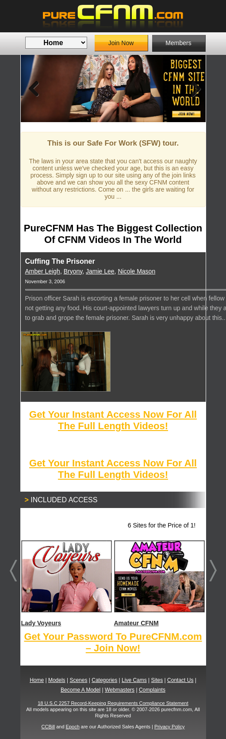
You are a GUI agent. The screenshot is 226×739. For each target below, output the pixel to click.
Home (37, 680)
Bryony (73, 271)
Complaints (152, 690)
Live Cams (134, 680)
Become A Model (80, 690)
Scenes (78, 680)
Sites (157, 680)
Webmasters (119, 690)
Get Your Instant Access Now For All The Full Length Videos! (113, 420)
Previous (34, 88)
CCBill (48, 726)
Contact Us (180, 680)
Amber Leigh (42, 271)
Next (192, 88)
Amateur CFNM (159, 583)
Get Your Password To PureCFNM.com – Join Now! (113, 642)
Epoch (73, 726)
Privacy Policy (169, 726)
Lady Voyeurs (66, 583)
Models (56, 680)
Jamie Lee (100, 271)
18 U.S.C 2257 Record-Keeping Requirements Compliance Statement (113, 703)
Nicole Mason (136, 271)
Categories (104, 680)
